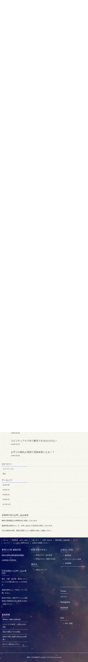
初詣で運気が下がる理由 (11, 631)
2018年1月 (6, 499)
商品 (4, 473)
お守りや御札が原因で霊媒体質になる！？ (32, 451)
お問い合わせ (47, 540)
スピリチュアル (8, 468)
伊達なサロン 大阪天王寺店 (45, 558)
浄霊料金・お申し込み (20, 540)
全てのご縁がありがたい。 (12, 644)
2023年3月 (6, 484)
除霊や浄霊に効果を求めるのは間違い (15, 637)
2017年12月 (7, 504)
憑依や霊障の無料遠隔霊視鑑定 (13, 555)
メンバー (6, 542)
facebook (64, 607)
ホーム (5, 540)
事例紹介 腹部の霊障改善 (12, 619)
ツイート (63, 596)
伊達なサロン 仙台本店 (44, 555)
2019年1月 (6, 489)
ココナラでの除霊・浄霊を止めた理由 (15, 625)
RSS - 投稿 (68, 623)
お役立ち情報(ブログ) (40, 542)
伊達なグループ (41, 569)
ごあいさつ (35, 540)
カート (75, 540)
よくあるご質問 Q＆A (21, 542)
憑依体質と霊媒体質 (62, 540)
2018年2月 (6, 494)
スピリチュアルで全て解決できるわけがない (34, 440)
